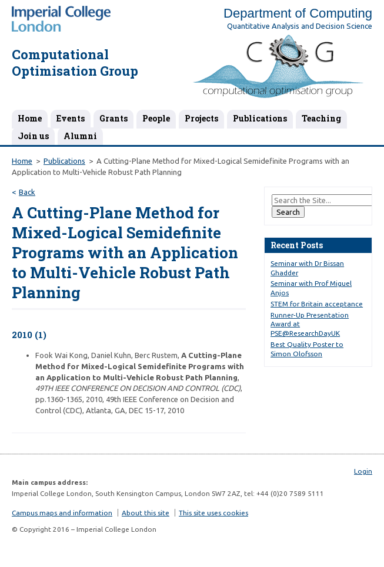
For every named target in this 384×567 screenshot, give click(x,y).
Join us (33, 135)
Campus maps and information (62, 513)
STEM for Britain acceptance (317, 304)
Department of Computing (297, 13)
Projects (201, 118)
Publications (260, 118)
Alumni (80, 135)
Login (363, 471)
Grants (113, 118)
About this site (145, 513)
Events (70, 118)
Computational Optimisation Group (75, 63)
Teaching (321, 118)
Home (30, 118)
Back (27, 192)
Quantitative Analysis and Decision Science (299, 26)
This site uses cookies (213, 513)
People (156, 118)
